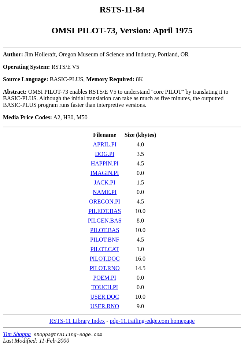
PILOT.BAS (104, 230)
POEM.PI (104, 278)
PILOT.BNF (104, 239)
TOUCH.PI (104, 287)
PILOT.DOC (105, 258)
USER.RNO (104, 306)
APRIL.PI (104, 144)
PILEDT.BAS (104, 211)
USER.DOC (104, 297)
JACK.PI (104, 182)
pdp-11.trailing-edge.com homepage (152, 321)
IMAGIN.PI (104, 173)
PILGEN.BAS (105, 220)
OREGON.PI (104, 201)
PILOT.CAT (104, 249)
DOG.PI (104, 154)
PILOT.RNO (105, 268)
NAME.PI (105, 192)
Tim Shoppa (17, 334)
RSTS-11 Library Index (77, 321)
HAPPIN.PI (105, 163)
